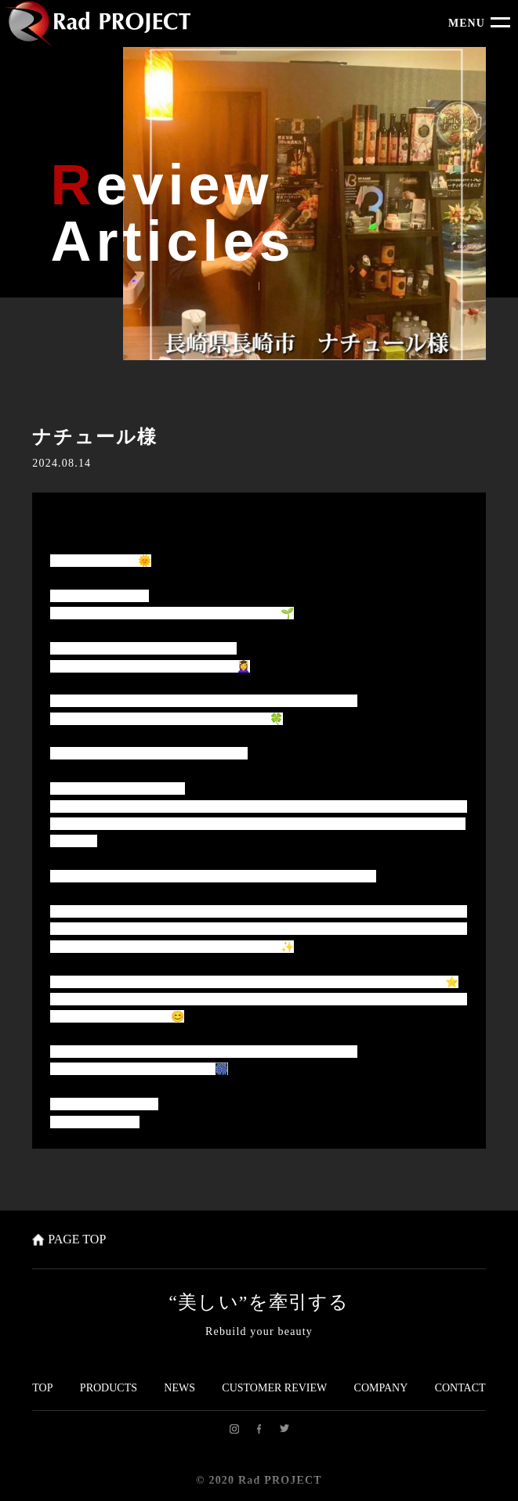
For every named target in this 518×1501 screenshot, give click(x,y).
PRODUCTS (108, 1388)
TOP (42, 1388)
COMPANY (381, 1388)
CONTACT (460, 1388)
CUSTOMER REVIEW (274, 1388)
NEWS (179, 1388)
